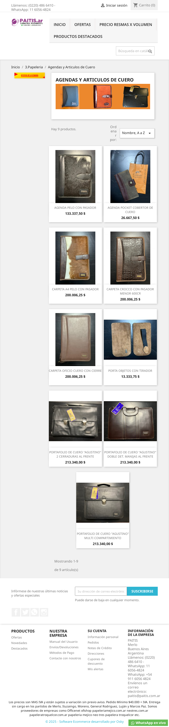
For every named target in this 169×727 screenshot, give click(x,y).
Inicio (60, 24)
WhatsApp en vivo (148, 722)
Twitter (25, 612)
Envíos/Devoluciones (64, 647)
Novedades (19, 643)
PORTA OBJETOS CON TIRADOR (130, 371)
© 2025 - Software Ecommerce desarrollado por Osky (84, 721)
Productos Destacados (78, 36)
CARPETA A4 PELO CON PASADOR (75, 289)
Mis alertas (95, 669)
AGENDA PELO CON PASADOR (75, 208)
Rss (34, 612)
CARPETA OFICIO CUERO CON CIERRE (75, 371)
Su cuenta (97, 630)
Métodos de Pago (61, 653)
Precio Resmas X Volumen (125, 24)
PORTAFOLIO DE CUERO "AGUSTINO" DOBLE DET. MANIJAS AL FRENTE (130, 454)
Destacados (19, 648)
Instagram (44, 612)
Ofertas (82, 24)
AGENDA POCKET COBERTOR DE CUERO (130, 210)
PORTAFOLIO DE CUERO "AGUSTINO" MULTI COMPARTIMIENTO (103, 536)
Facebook (16, 612)
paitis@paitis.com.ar (144, 695)
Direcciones (96, 653)
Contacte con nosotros (65, 658)
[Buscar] (135, 50)
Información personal (103, 637)
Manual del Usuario (63, 642)
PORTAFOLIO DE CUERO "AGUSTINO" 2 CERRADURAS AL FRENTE (75, 454)
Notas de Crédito (100, 648)
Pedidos (93, 642)
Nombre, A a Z (137, 133)
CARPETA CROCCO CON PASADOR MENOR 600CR (130, 291)
